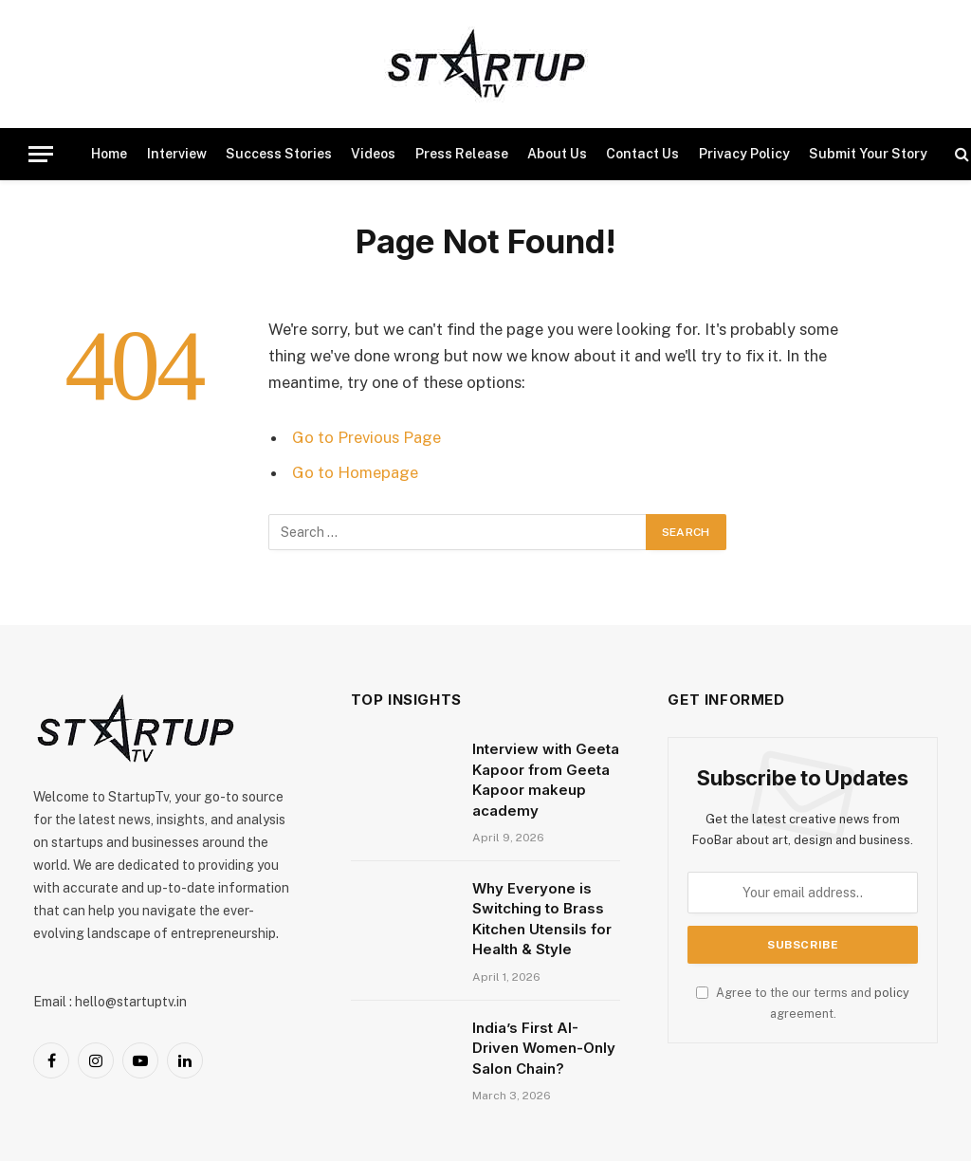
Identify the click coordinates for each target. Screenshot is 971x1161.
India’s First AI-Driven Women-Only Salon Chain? (543, 1048)
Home (109, 153)
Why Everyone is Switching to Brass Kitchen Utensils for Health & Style (542, 918)
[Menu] (40, 154)
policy (891, 993)
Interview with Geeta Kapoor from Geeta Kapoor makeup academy (545, 779)
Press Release (461, 153)
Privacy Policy (744, 153)
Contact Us (642, 153)
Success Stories (279, 153)
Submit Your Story (868, 153)
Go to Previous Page (366, 437)
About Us (557, 153)
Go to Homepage (355, 472)
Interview (177, 153)
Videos (373, 153)
